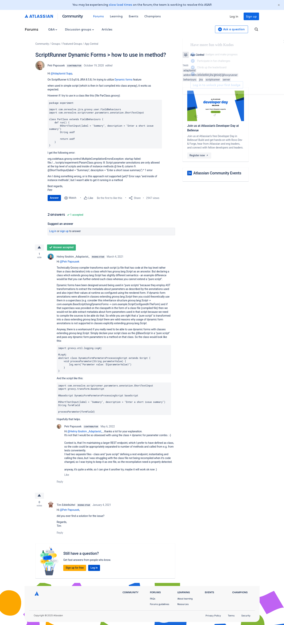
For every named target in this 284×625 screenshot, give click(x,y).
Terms (231, 615)
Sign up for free (75, 567)
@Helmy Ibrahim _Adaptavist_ (84, 431)
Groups (55, 43)
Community (72, 16)
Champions (152, 16)
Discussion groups (79, 29)
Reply (60, 481)
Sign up (251, 16)
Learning (116, 16)
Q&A (52, 29)
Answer (54, 197)
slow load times (120, 4)
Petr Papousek (56, 65)
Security (245, 615)
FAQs (152, 598)
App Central (91, 43)
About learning (185, 598)
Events (133, 16)
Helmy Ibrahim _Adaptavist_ (73, 256)
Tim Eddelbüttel (66, 504)
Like (66, 474)
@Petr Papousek (69, 261)
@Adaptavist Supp (61, 73)
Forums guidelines (159, 604)
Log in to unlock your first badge (187, 85)
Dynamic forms (124, 79)
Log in (234, 16)
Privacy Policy (213, 615)
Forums (98, 16)
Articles (107, 29)
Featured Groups (72, 43)
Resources (183, 604)
